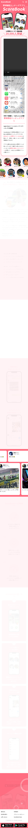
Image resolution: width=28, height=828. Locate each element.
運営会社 (3, 811)
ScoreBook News (18, 817)
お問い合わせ (4, 817)
